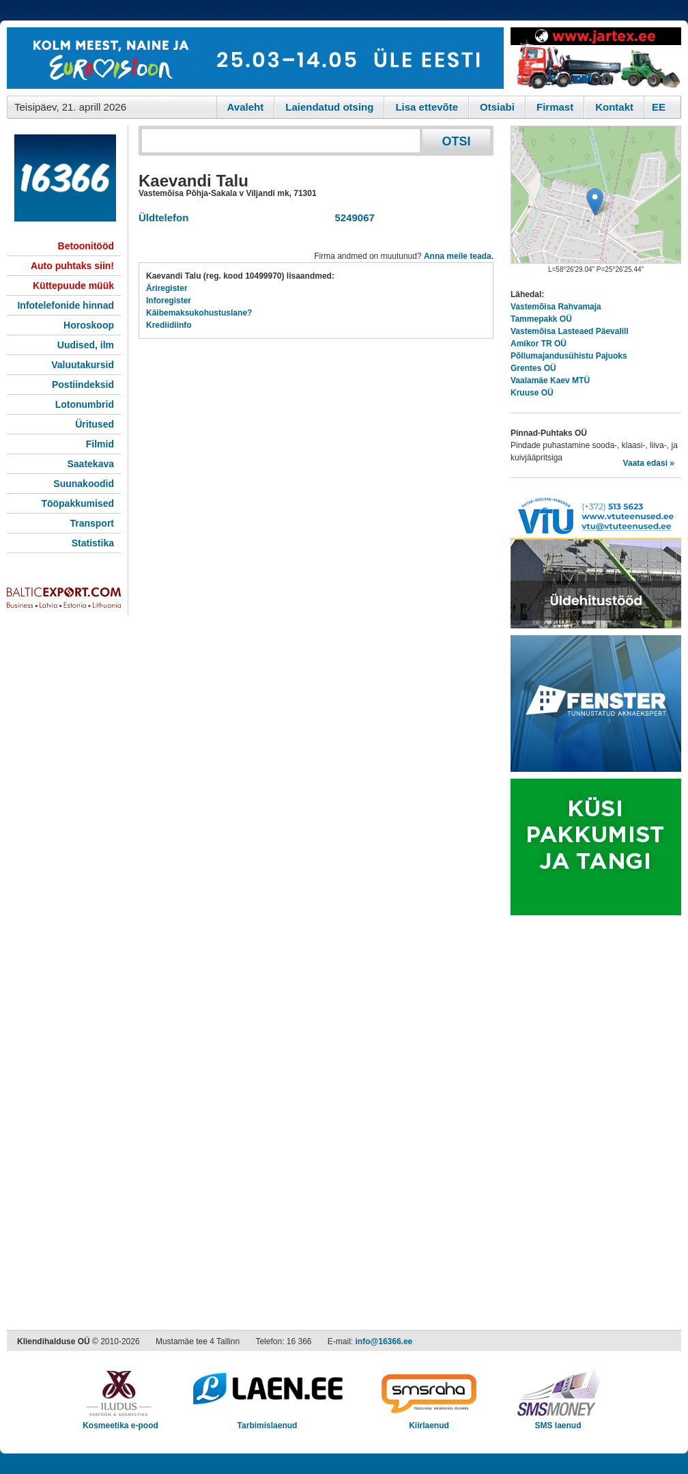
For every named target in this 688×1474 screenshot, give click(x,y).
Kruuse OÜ (532, 393)
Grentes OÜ (533, 368)
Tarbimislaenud (267, 1421)
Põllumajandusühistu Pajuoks (569, 356)
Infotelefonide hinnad (65, 305)
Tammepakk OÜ (541, 319)
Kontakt (614, 107)
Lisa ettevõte (426, 107)
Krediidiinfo (169, 325)
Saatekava (90, 463)
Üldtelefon (163, 217)
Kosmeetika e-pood (120, 1421)
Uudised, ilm (85, 344)
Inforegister (168, 300)
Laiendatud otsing (329, 107)
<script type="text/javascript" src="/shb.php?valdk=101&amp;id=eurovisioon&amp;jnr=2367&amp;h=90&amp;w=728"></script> (255, 58)
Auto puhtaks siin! (72, 265)
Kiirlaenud (429, 1421)
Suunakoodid (83, 483)
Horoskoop (88, 325)
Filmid (100, 444)
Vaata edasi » (648, 463)
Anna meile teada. (458, 256)
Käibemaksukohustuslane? (199, 313)
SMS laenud (558, 1421)
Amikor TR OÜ (539, 343)
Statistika (93, 543)
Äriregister (167, 288)
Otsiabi (497, 107)
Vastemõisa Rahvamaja (556, 306)
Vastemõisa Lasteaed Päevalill (570, 331)
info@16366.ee (384, 1341)
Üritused (94, 424)
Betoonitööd (86, 245)
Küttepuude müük (73, 285)
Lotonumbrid (84, 404)
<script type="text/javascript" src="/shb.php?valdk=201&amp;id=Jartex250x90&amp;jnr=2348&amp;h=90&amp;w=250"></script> (596, 58)
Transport (92, 523)
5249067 (352, 217)
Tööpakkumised (77, 503)
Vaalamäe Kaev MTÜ (550, 380)
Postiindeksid (83, 384)
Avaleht (245, 107)
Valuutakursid (82, 364)
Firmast (554, 107)
